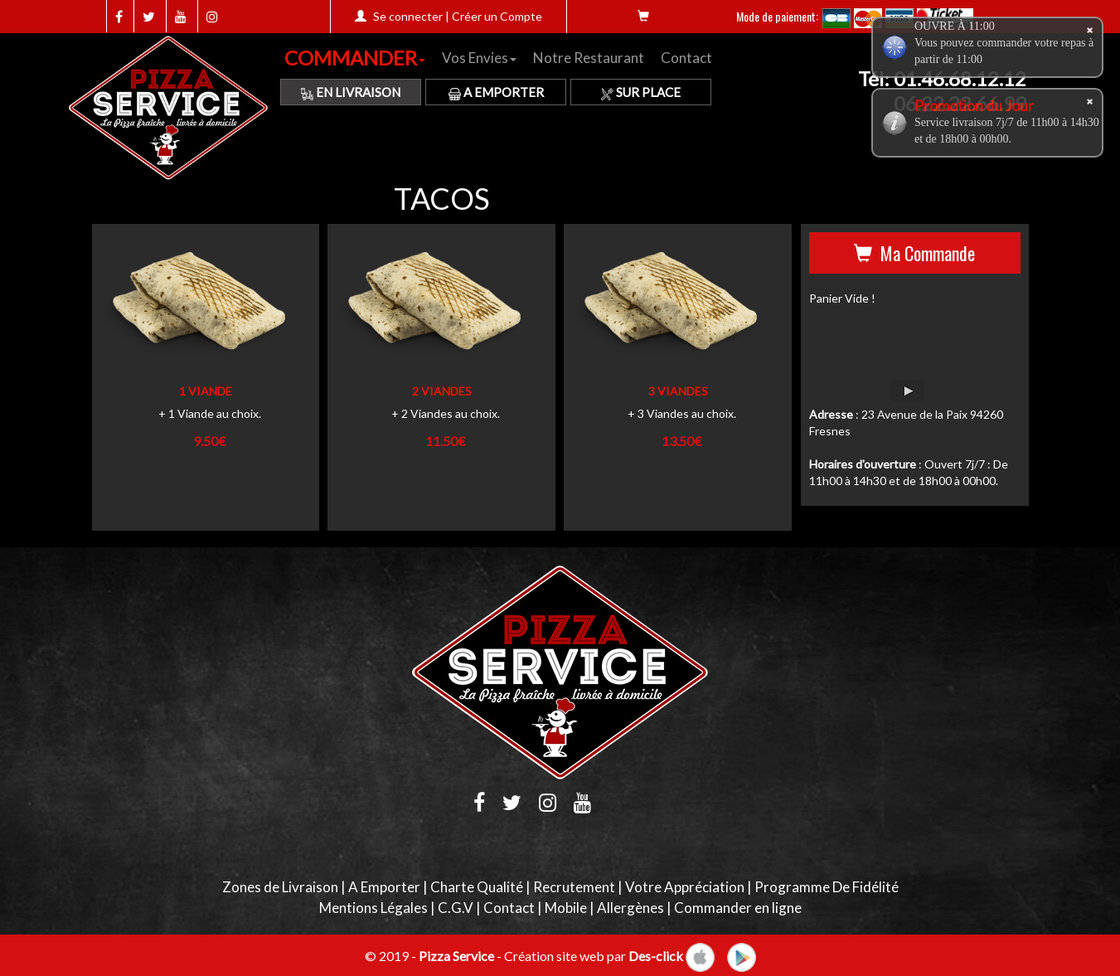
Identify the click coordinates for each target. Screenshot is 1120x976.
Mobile (566, 907)
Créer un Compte (497, 16)
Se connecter (408, 16)
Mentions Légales (373, 907)
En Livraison (350, 92)
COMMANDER (354, 58)
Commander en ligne (738, 907)
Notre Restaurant (588, 57)
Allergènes (630, 907)
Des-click (655, 955)
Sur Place (641, 92)
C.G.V (455, 907)
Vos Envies (479, 57)
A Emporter (496, 92)
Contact (686, 57)
